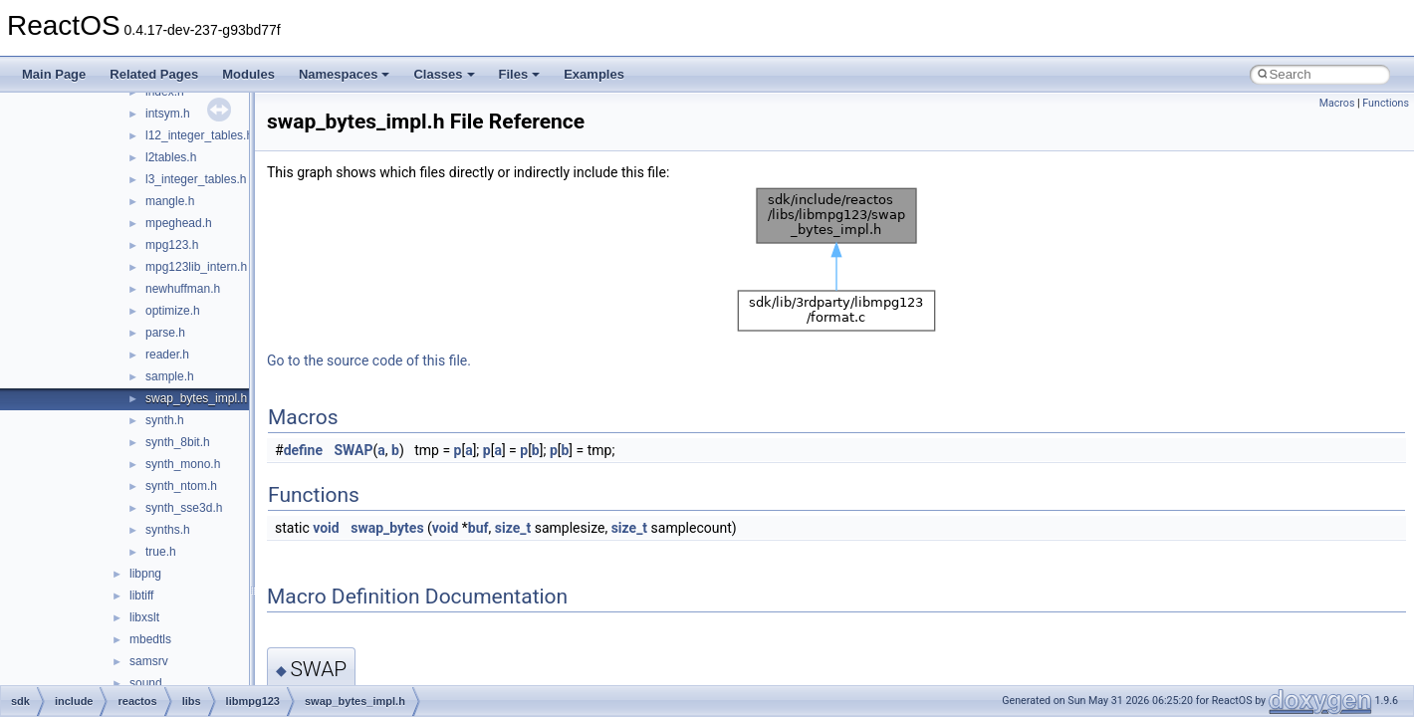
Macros (1337, 103)
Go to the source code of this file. (369, 360)
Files (520, 74)
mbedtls (150, 639)
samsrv (148, 661)
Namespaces (344, 74)
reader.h (167, 354)
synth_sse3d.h (183, 508)
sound (145, 683)
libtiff (141, 595)
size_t (513, 528)
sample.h (169, 376)
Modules (248, 74)
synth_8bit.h (177, 442)
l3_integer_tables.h (195, 179)
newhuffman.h (182, 289)
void (326, 528)
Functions (1385, 103)
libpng (145, 574)
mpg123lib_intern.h (196, 267)
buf (478, 528)
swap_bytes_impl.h (196, 398)
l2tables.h (170, 157)
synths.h (167, 530)
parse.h (165, 333)
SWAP (354, 450)
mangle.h (169, 201)
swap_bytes (387, 528)
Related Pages (154, 74)
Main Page (54, 74)
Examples (594, 74)
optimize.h (172, 311)
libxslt (144, 617)
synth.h (164, 420)
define (303, 450)
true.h (160, 552)
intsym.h (167, 113)
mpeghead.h (178, 223)
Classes (443, 74)
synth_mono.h (182, 464)
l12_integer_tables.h (199, 135)
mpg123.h (171, 245)
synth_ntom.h (181, 486)
